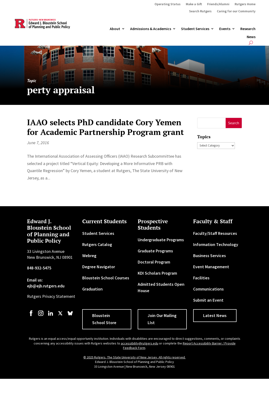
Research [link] (247, 29)
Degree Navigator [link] (98, 266)
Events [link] (224, 29)
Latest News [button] (215, 315)
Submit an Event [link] (208, 300)
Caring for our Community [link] (236, 11)
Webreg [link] (89, 255)
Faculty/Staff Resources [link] (215, 233)
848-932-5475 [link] (39, 268)
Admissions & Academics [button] (150, 29)
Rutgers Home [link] (245, 4)
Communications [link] (208, 289)
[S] (211, 123)
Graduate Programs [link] (155, 251)
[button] (234, 123)
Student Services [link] (195, 29)
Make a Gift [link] (194, 4)
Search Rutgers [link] (200, 11)
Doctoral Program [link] (154, 262)
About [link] (115, 29)
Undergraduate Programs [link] (161, 239)
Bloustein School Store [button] (104, 319)
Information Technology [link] (215, 244)
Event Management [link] (211, 266)
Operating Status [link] (168, 4)
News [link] (251, 37)
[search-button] (251, 43)
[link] (31, 315)
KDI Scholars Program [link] (157, 273)
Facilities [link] (201, 278)
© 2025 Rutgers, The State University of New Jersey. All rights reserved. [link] (134, 357)
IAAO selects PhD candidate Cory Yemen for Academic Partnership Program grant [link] (105, 127)
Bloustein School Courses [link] (105, 278)
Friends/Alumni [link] (218, 4)
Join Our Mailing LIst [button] (162, 319)
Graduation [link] (92, 289)
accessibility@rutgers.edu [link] (139, 343)
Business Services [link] (209, 255)
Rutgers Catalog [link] (97, 244)
